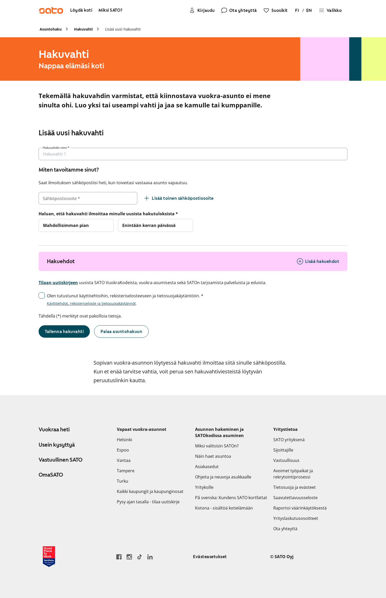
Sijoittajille (283, 450)
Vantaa (124, 460)
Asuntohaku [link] (51, 29)
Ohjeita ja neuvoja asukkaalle (223, 477)
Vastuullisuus (286, 460)
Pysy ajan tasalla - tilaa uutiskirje (148, 502)
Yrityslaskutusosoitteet (295, 518)
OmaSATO (51, 475)
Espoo (123, 450)
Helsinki (124, 439)
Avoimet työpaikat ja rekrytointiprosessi (293, 474)
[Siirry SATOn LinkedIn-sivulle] (150, 557)
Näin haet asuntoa (213, 456)
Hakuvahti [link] (83, 29)
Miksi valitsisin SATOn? (217, 446)
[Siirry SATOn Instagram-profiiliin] (129, 557)
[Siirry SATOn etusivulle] (51, 10)
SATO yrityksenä (289, 439)
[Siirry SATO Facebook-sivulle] (119, 557)
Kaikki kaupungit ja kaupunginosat (150, 491)
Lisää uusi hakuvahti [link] (123, 29)
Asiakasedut (207, 466)
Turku (122, 481)
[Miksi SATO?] (110, 10)
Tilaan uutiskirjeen (58, 282)
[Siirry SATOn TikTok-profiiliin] (140, 557)
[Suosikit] (275, 10)
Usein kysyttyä (57, 445)
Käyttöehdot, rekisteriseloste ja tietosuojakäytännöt (91, 303)
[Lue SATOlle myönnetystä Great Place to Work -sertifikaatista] (49, 556)
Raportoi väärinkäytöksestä (300, 508)
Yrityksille (204, 487)
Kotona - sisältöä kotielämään (224, 508)
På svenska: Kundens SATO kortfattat (231, 497)
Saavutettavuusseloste (295, 497)
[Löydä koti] (81, 10)
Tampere (125, 471)
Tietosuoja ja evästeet (294, 487)
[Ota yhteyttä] (239, 10)
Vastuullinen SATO (60, 460)
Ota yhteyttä (285, 528)
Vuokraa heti (54, 429)
